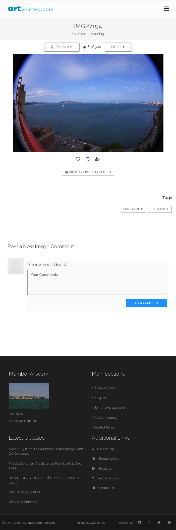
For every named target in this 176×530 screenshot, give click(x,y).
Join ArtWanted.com (109, 407)
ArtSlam (49, 522)
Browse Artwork (106, 388)
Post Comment (146, 303)
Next (118, 47)
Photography (133, 209)
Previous (62, 47)
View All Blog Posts (24, 492)
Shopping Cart (106, 459)
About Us (102, 468)
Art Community (106, 417)
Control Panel (104, 427)
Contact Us (103, 488)
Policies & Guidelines (90, 522)
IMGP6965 (16, 414)
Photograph (160, 209)
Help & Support (106, 478)
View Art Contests (23, 502)
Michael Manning (90, 34)
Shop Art (100, 398)
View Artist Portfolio (88, 172)
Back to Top (103, 449)
